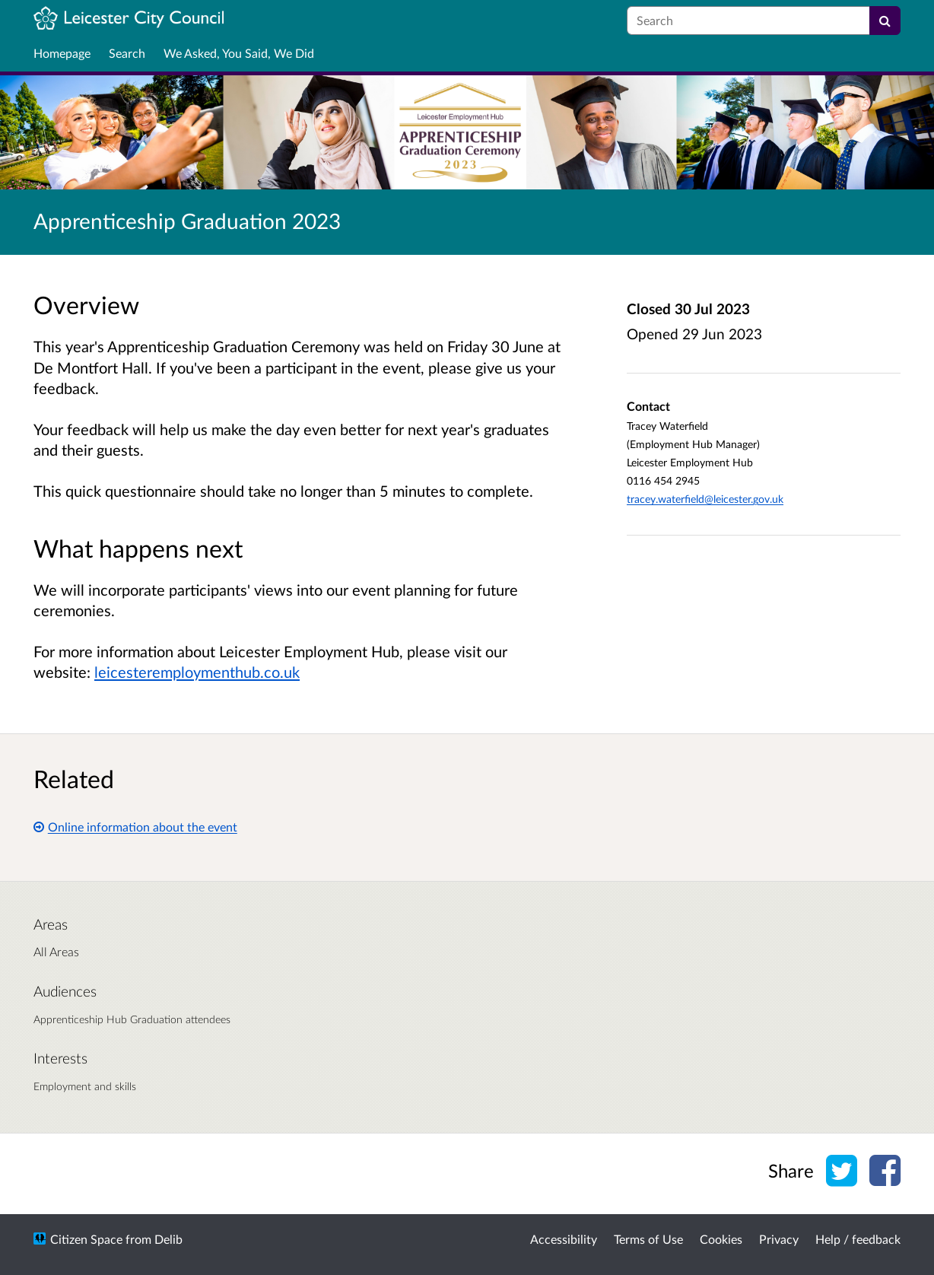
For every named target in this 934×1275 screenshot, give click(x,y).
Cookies (721, 1239)
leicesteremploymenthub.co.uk (197, 672)
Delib (168, 1239)
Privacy (779, 1239)
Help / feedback (858, 1239)
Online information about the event (135, 826)
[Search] (885, 20)
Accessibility (563, 1239)
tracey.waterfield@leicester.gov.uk (705, 498)
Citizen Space (86, 1239)
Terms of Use (648, 1239)
